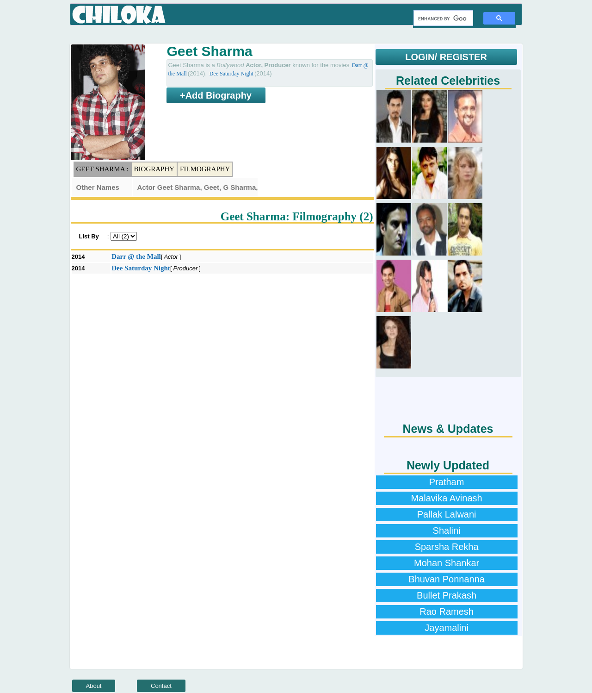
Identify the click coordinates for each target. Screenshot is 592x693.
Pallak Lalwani (446, 514)
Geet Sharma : (102, 169)
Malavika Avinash (446, 498)
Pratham (446, 482)
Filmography (205, 169)
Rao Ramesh (446, 611)
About (94, 685)
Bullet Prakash (446, 595)
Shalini (447, 530)
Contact (161, 685)
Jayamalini (446, 628)
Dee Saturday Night (231, 73)
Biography (154, 169)
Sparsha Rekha (447, 547)
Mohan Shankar (446, 563)
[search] (442, 18)
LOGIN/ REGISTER (446, 57)
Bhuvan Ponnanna (446, 579)
